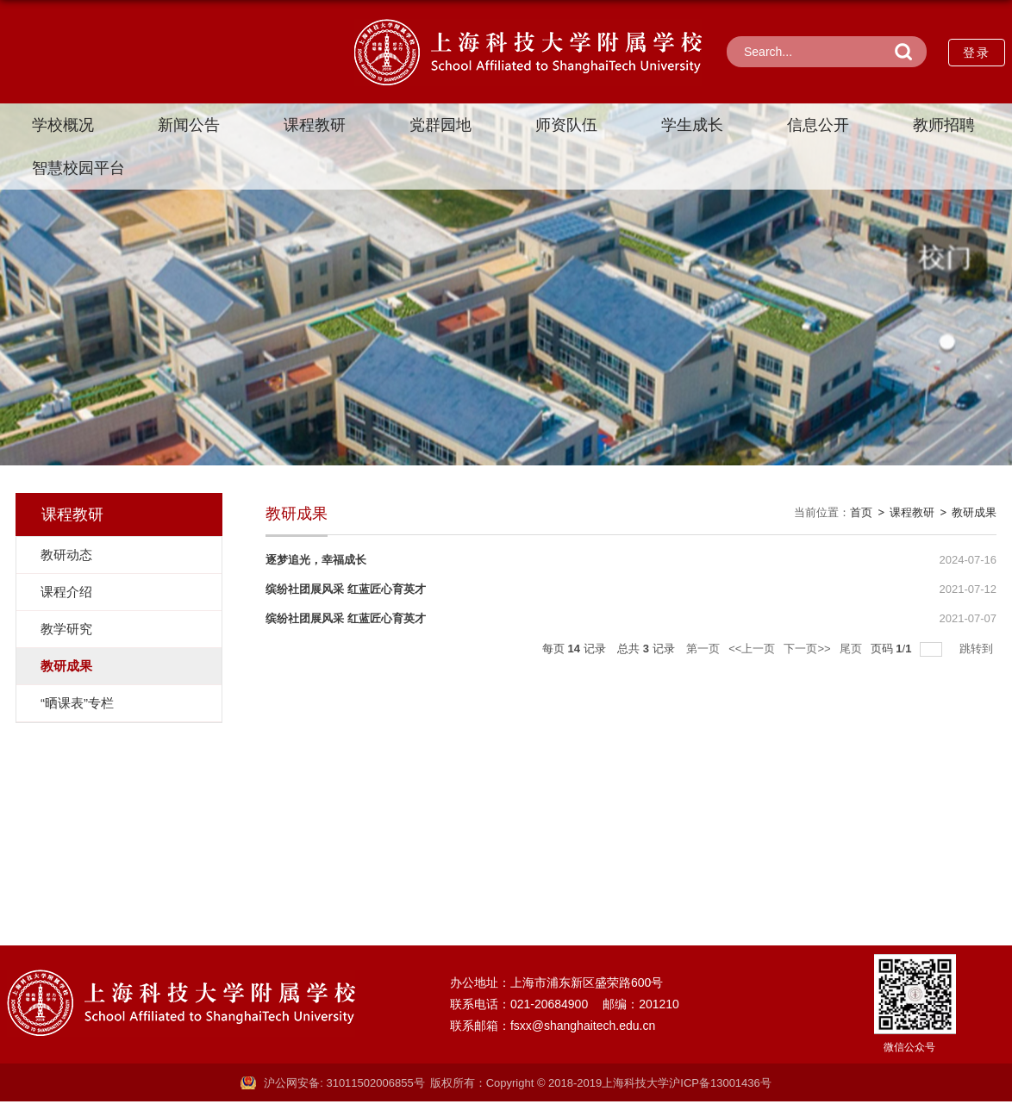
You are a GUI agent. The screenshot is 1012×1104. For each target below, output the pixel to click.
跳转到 (977, 648)
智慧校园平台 (78, 168)
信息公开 (818, 125)
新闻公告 (189, 125)
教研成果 (974, 512)
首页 (861, 512)
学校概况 (63, 125)
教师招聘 (944, 125)
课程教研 (315, 125)
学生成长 (692, 125)
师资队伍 (566, 125)
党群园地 (440, 125)
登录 (976, 52)
